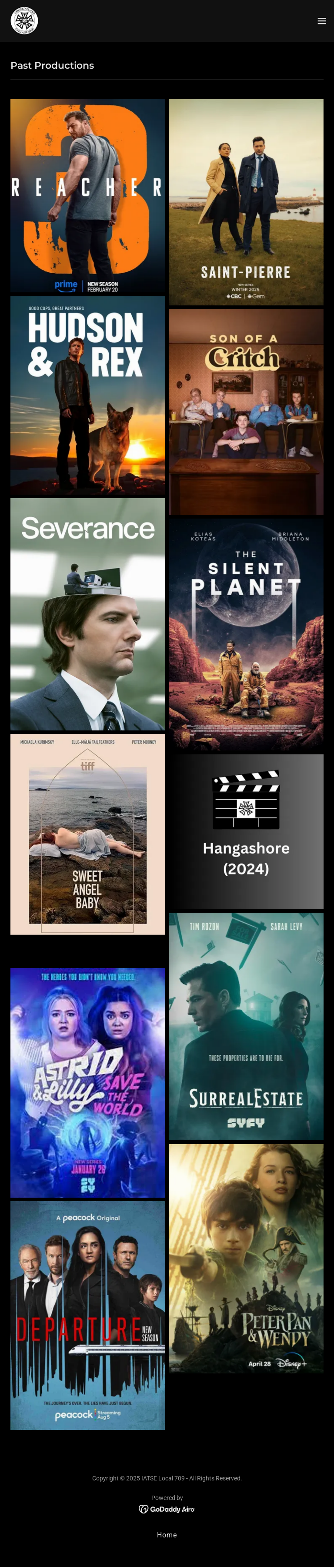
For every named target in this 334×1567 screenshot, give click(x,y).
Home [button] (167, 1535)
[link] (24, 20)
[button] (322, 21)
